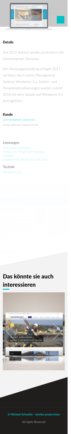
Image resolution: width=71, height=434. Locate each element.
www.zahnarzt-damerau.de (20, 124)
